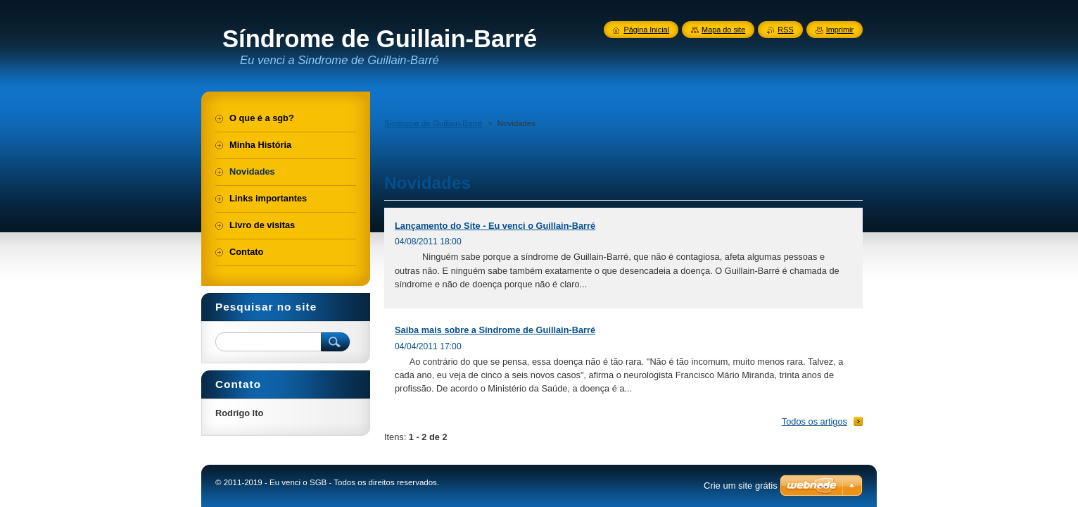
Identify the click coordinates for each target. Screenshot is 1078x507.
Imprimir (840, 29)
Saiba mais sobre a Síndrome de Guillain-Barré (495, 330)
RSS (785, 29)
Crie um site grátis (741, 485)
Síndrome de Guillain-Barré (433, 123)
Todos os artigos (814, 421)
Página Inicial (646, 29)
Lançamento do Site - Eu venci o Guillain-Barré (495, 225)
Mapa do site (723, 29)
